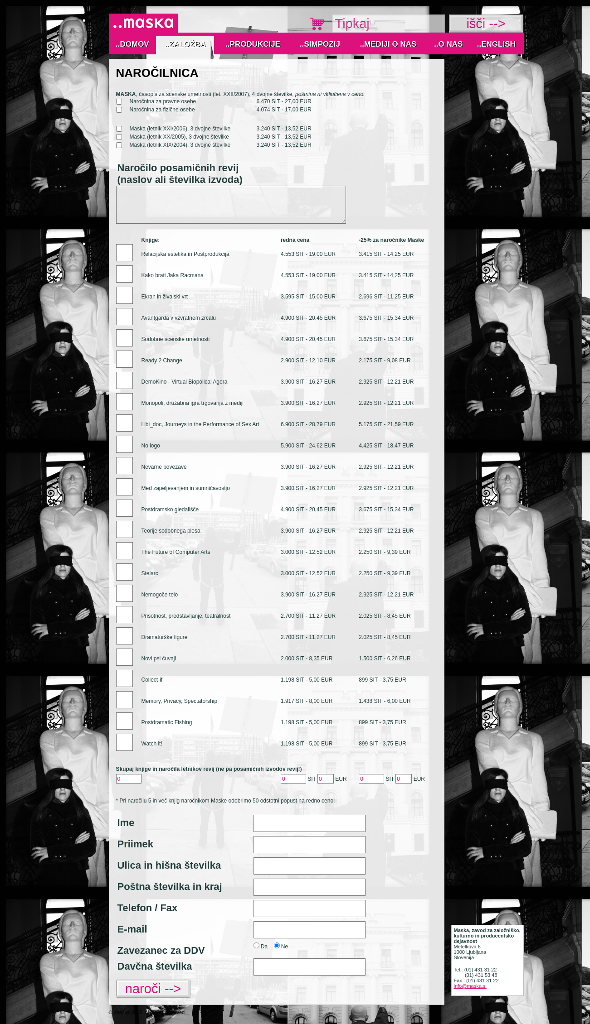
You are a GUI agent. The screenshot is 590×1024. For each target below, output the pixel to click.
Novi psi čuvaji (158, 658)
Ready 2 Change (161, 360)
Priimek (135, 844)
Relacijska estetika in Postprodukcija (185, 254)
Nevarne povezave (164, 467)
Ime (126, 822)
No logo (150, 445)
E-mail (132, 929)
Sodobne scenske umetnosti (175, 339)
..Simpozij (320, 44)
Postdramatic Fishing (166, 722)
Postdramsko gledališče (170, 509)
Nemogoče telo (159, 594)
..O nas (448, 44)
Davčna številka (154, 966)
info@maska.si (470, 986)
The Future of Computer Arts (175, 552)
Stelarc (149, 573)
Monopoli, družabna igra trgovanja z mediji (192, 403)
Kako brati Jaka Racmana (172, 275)
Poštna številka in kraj (169, 886)
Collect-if (152, 680)
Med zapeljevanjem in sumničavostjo (185, 488)
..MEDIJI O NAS (388, 44)
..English (496, 44)
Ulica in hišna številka (169, 865)
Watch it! (151, 743)
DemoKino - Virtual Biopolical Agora (184, 382)
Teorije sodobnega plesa (170, 531)
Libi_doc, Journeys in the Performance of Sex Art (200, 424)
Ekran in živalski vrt (164, 296)
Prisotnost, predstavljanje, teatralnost (186, 616)
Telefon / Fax (147, 907)
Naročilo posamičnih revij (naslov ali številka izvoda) (180, 173)
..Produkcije (252, 44)
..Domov (132, 44)
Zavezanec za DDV (161, 950)
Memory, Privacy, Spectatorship (179, 701)
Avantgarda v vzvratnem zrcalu (178, 318)
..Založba (185, 44)
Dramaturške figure (164, 637)
